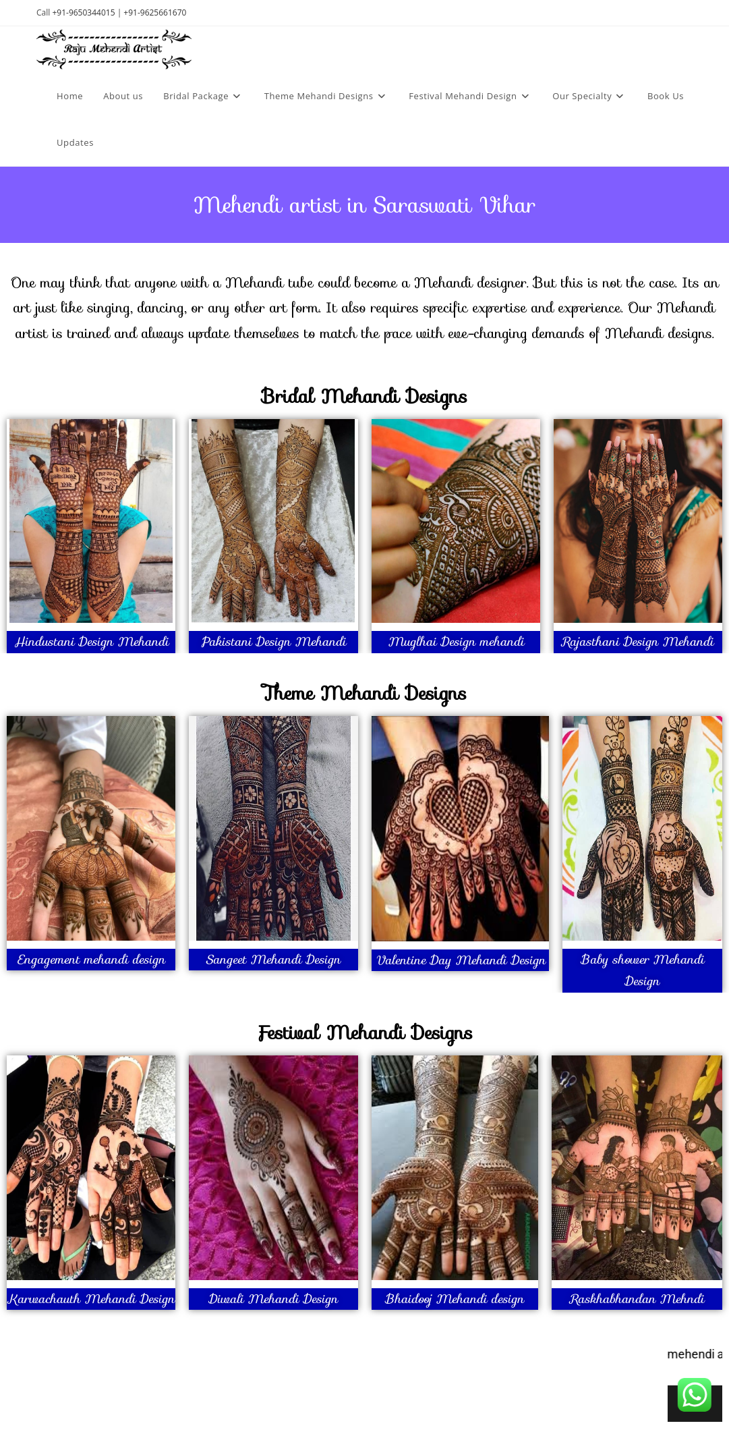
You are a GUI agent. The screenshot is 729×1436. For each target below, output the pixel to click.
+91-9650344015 (83, 12)
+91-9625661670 (154, 12)
